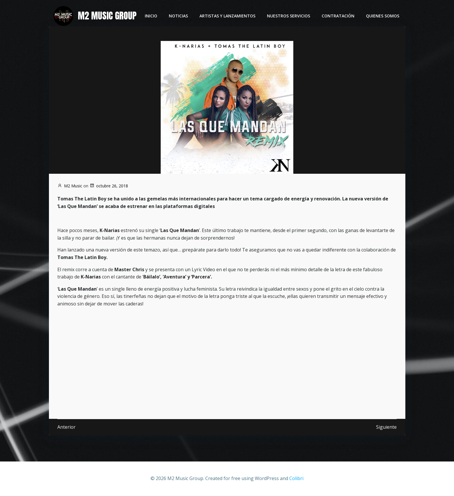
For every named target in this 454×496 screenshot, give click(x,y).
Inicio (151, 16)
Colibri (296, 478)
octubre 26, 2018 (108, 186)
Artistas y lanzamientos (228, 16)
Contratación (338, 16)
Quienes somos (383, 16)
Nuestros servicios (288, 16)
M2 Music (69, 186)
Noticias (178, 16)
